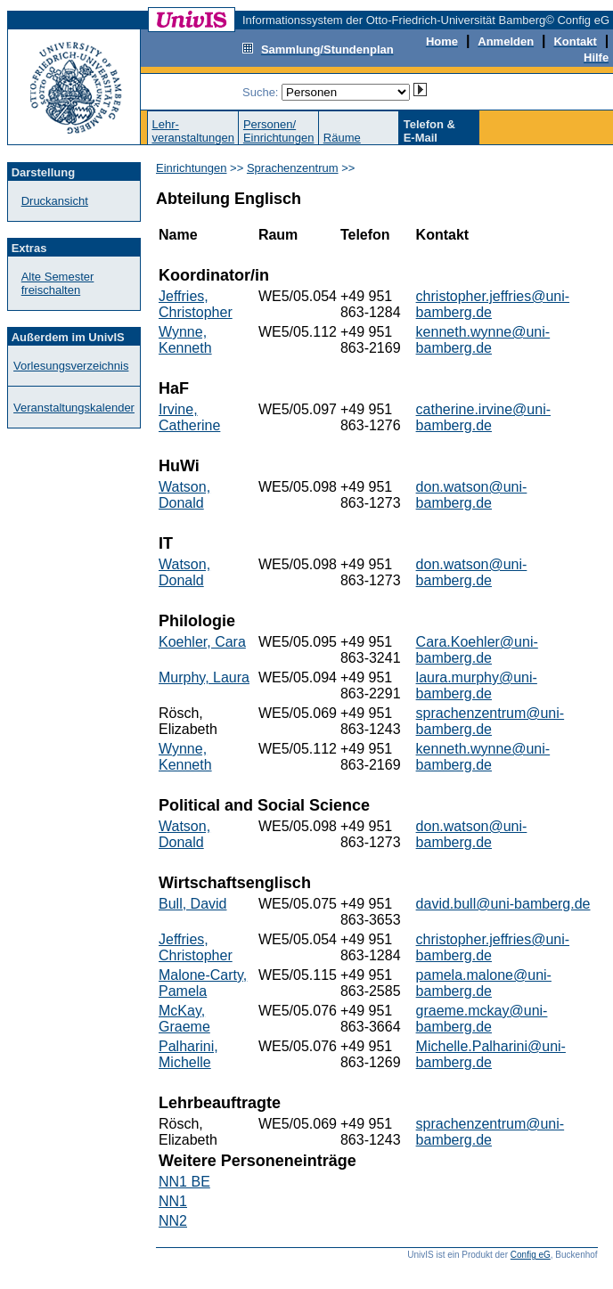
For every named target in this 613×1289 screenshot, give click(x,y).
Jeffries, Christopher (196, 304)
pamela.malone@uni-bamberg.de (484, 983)
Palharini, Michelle (188, 1054)
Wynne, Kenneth (185, 339)
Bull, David (192, 903)
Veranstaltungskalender (74, 407)
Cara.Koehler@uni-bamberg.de (477, 649)
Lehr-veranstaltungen (192, 131)
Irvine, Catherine (189, 417)
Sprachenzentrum (293, 168)
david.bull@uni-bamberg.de (503, 903)
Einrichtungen (191, 168)
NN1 (173, 1201)
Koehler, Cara (202, 641)
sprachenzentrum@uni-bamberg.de (490, 721)
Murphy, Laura (204, 677)
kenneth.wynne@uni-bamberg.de (483, 339)
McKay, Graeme (184, 1018)
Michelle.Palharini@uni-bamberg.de (491, 1054)
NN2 (173, 1220)
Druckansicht (54, 201)
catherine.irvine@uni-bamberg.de (483, 417)
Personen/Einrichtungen (279, 131)
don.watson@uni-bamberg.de (471, 494)
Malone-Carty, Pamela (203, 983)
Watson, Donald (184, 494)
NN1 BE (184, 1181)
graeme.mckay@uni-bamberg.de (482, 1018)
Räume (342, 137)
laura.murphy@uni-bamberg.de (476, 685)
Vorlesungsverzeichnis (70, 365)
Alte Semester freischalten (57, 283)
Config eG (531, 1255)
